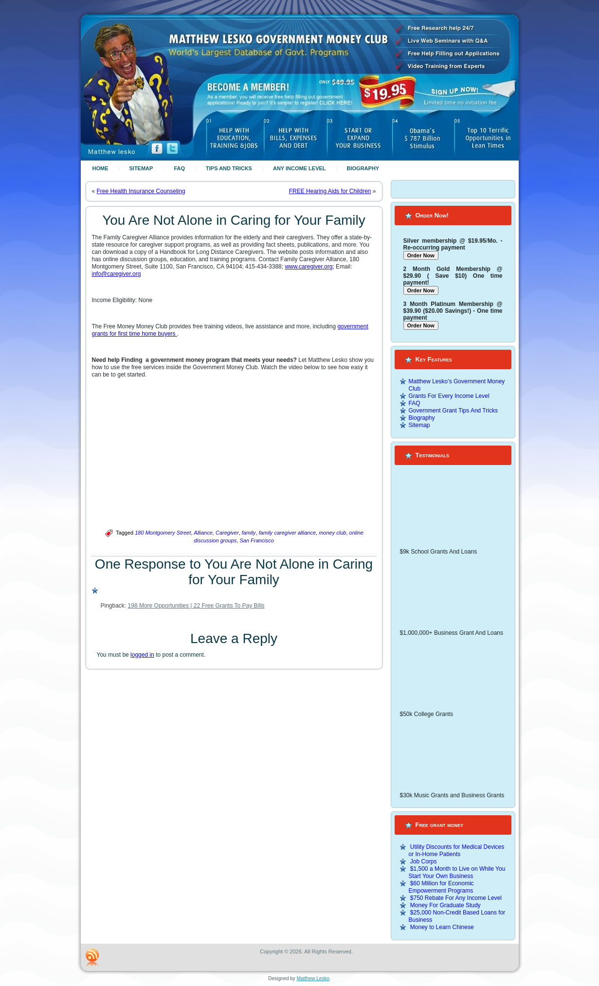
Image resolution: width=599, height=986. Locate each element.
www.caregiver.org (308, 266)
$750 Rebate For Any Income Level (456, 898)
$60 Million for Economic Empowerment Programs (441, 887)
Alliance (203, 533)
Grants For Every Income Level (449, 396)
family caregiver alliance (287, 533)
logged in (142, 654)
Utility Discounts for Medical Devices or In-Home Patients (457, 850)
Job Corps (423, 861)
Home (100, 168)
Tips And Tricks (229, 168)
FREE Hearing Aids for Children (330, 191)
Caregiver (227, 533)
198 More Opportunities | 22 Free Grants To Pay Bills (196, 605)
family (249, 533)
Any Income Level (299, 168)
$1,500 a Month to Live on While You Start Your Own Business (457, 872)
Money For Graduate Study (445, 905)
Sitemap (141, 168)
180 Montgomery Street (163, 533)
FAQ (179, 168)
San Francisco (256, 540)
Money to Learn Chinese (442, 927)
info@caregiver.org (116, 273)
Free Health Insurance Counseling (141, 191)
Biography (363, 168)
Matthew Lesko (313, 978)
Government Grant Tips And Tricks (453, 410)
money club (332, 533)
